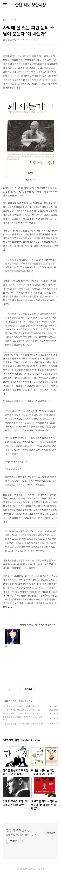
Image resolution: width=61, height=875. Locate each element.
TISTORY (31, 868)
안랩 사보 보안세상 (30, 4)
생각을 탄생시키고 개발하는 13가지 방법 (19, 706)
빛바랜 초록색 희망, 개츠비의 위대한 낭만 (19, 713)
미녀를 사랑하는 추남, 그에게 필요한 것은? (20, 709)
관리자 (41, 868)
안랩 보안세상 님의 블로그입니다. (22, 834)
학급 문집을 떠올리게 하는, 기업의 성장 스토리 (21, 723)
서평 (14, 700)
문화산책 (7, 700)
